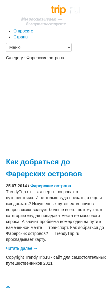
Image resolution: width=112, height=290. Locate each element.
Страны (20, 37)
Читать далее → (22, 248)
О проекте (23, 31)
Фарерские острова (50, 185)
